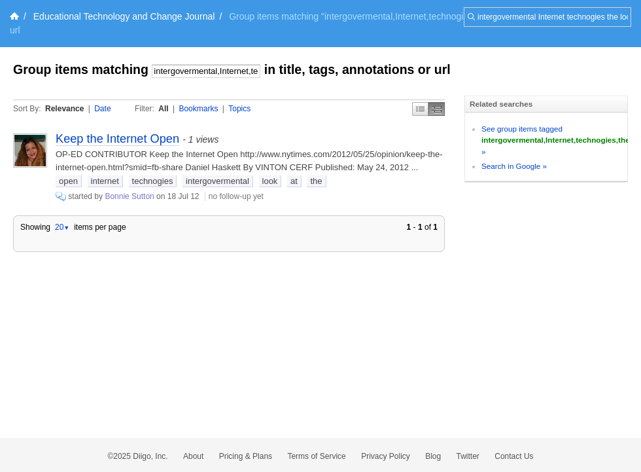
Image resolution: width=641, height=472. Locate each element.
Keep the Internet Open (117, 138)
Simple (420, 109)
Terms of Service (316, 456)
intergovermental (217, 181)
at (294, 181)
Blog (433, 456)
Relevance (64, 108)
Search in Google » (514, 166)
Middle (436, 109)
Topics (239, 108)
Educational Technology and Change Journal (124, 16)
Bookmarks (198, 108)
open (68, 181)
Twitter (468, 456)
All (163, 108)
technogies (152, 181)
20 (62, 227)
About (193, 456)
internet (105, 181)
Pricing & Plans (245, 456)
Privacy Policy (385, 456)
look (270, 181)
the (316, 181)
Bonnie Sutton (129, 196)
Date (102, 108)
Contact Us (513, 456)
